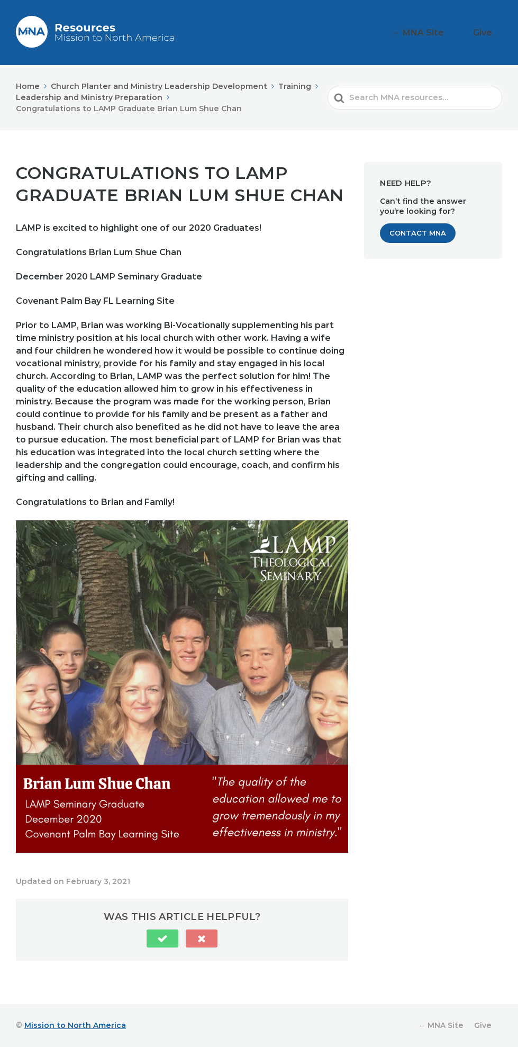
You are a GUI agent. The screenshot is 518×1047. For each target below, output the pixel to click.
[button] (162, 938)
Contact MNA (417, 233)
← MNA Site (438, 33)
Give (488, 33)
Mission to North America (75, 1025)
